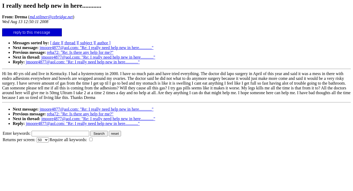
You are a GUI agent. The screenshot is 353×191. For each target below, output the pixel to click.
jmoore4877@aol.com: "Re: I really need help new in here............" (96, 47)
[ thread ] (70, 43)
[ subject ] (86, 43)
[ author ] (103, 43)
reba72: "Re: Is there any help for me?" (80, 52)
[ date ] (56, 43)
